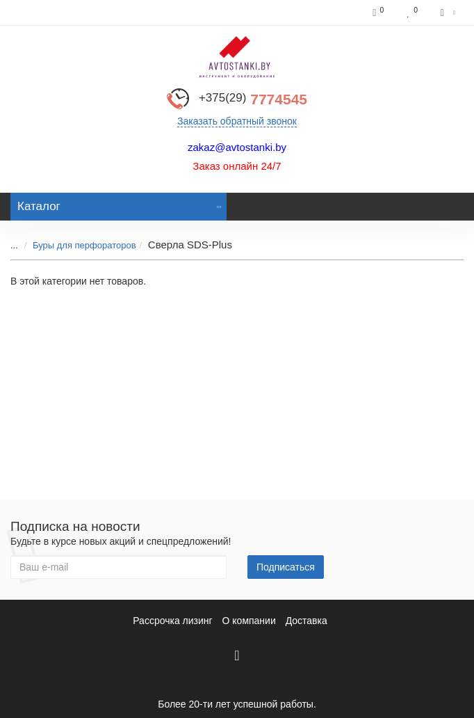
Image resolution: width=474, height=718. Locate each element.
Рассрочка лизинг (172, 620)
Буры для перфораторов (84, 245)
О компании (249, 620)
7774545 (253, 99)
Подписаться (285, 567)
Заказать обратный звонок (237, 121)
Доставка (306, 620)
